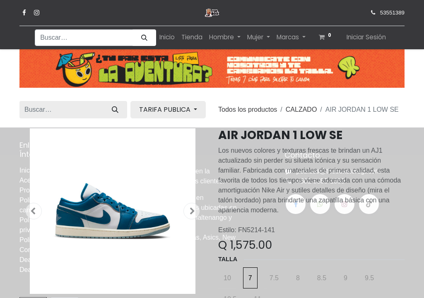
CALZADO (301, 109)
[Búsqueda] (144, 37)
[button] (33, 211)
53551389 (392, 13)
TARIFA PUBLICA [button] (165, 109)
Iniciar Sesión (366, 37)
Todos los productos (247, 109)
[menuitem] (167, 37)
